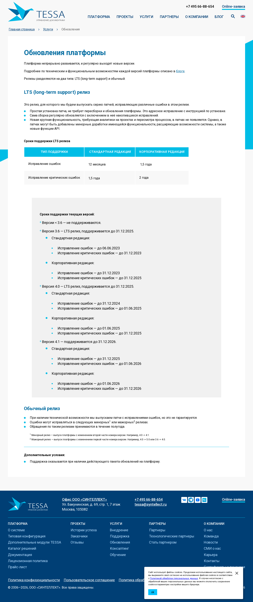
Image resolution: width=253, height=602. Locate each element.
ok (152, 592)
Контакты (212, 561)
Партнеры (169, 17)
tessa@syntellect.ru (151, 504)
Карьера (210, 555)
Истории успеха (84, 530)
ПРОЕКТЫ (125, 17)
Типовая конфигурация (26, 536)
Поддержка (119, 536)
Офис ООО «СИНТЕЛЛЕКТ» (84, 499)
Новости (211, 542)
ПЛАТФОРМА (99, 17)
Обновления (120, 542)
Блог (219, 17)
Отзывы (77, 542)
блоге (180, 71)
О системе (16, 530)
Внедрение (119, 530)
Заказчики (79, 536)
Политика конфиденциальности (34, 580)
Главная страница (22, 29)
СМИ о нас (212, 548)
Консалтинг (119, 548)
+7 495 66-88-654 (149, 499)
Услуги (146, 17)
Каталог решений (22, 548)
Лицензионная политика (28, 561)
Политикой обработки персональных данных (174, 578)
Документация (20, 555)
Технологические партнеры (171, 536)
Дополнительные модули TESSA (34, 542)
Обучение (118, 555)
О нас (208, 530)
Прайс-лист (17, 567)
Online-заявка (233, 6)
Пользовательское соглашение (89, 580)
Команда (211, 536)
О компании (196, 17)
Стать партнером (163, 542)
